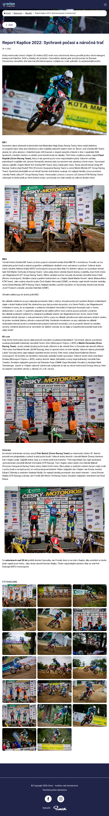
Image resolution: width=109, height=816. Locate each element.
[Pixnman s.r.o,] (60, 808)
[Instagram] (60, 798)
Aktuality (28, 13)
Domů (7, 13)
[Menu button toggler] (105, 5)
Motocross (18, 13)
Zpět (9, 25)
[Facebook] (48, 798)
